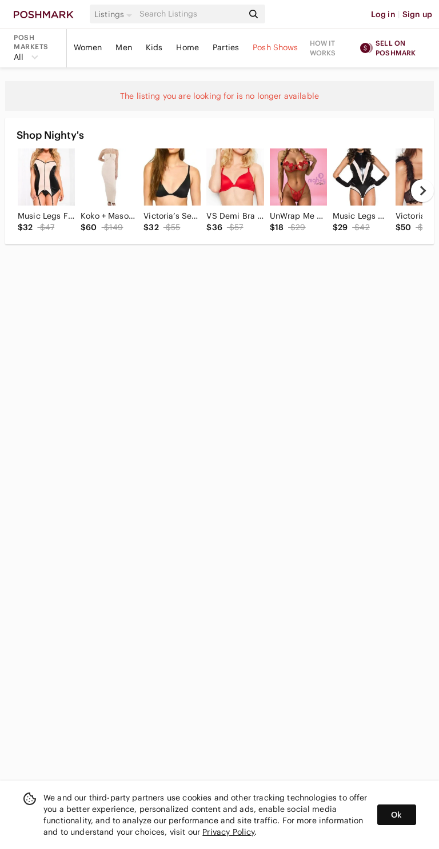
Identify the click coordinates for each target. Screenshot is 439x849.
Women (88, 47)
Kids (154, 47)
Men (123, 47)
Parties (226, 47)
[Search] (190, 14)
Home (187, 47)
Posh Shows (275, 47)
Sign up (417, 14)
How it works (323, 48)
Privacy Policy (228, 832)
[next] (422, 190)
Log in (383, 14)
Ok (396, 815)
